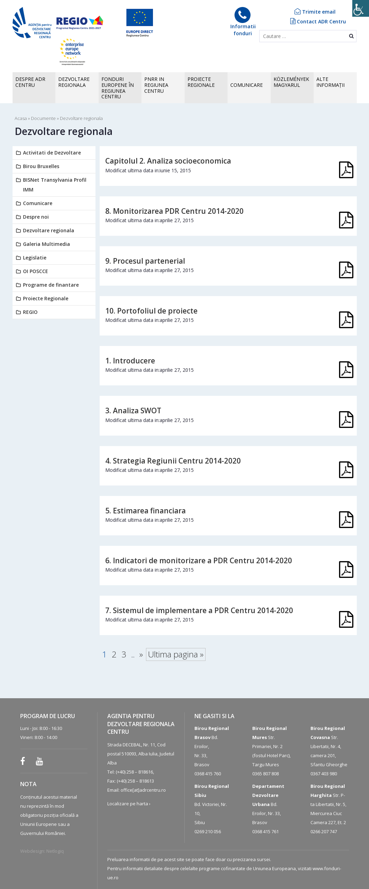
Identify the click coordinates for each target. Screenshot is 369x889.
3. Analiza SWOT (133, 410)
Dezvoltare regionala (48, 230)
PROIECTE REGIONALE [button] (201, 82)
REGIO (30, 312)
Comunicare (37, 203)
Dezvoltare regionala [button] (74, 82)
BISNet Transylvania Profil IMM (54, 184)
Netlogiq (55, 851)
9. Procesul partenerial (145, 261)
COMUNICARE (246, 85)
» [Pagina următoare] (141, 654)
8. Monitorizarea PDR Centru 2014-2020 (174, 211)
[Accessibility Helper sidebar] (360, 8)
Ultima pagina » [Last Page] (175, 654)
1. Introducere (130, 361)
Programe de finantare (51, 284)
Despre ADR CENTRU (30, 82)
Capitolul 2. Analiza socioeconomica (168, 161)
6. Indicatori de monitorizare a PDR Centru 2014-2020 (198, 560)
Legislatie (34, 257)
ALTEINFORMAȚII (330, 82)
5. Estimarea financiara (145, 510)
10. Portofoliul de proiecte (151, 311)
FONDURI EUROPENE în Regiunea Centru (117, 88)
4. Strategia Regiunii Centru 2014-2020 (173, 461)
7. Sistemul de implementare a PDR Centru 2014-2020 (199, 610)
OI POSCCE (35, 271)
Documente (43, 118)
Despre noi (36, 216)
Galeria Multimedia (46, 244)
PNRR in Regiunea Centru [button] (156, 85)
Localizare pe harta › (129, 803)
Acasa (21, 118)
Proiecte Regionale (45, 298)
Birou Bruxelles (41, 166)
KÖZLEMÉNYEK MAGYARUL (291, 82)
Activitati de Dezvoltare (52, 152)
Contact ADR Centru (318, 21)
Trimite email (315, 11)
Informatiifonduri (242, 22)
